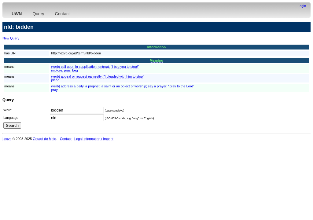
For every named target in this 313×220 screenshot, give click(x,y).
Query (38, 13)
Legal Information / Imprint (93, 139)
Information (156, 47)
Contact (62, 13)
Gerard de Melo (44, 139)
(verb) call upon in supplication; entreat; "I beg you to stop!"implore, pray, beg (95, 68)
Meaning (157, 60)
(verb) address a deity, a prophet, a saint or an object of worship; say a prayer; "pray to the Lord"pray (122, 88)
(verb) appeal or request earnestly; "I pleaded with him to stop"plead (97, 78)
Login (302, 6)
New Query (10, 38)
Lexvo (6, 139)
